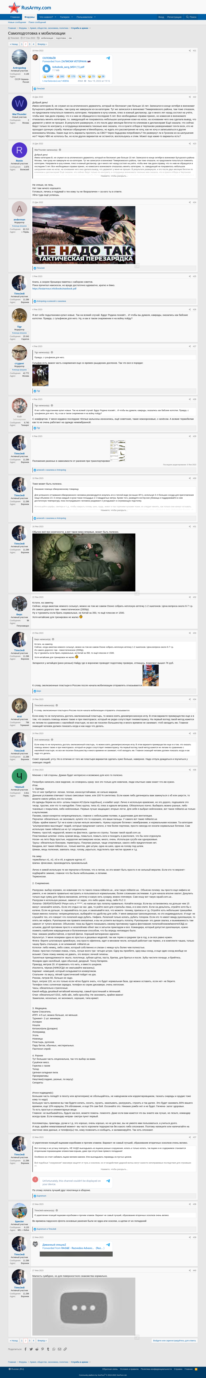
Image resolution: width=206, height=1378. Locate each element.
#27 (194, 346)
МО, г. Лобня (23, 1234)
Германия (24, 725)
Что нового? (46, 17)
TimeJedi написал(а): (44, 705)
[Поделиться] (190, 51)
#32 (194, 597)
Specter (19, 1225)
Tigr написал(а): (42, 352)
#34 (194, 699)
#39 (194, 1241)
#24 (194, 202)
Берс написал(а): (42, 639)
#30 (194, 478)
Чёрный (19, 786)
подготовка (61, 38)
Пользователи (84, 17)
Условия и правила (129, 1370)
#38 (194, 1208)
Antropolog (19, 67)
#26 (194, 309)
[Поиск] (191, 17)
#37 (194, 1137)
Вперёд (41, 44)
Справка (178, 1370)
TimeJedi (14, 38)
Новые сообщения (17, 22)
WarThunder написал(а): (46, 150)
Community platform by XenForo (103, 1377)
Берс (19, 614)
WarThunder (19, 114)
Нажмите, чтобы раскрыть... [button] (114, 176)
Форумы (29, 17)
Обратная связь (110, 1370)
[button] (55, 17)
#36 (194, 770)
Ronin (19, 160)
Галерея (65, 17)
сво (70, 38)
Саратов (25, 339)
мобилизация (47, 38)
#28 (194, 399)
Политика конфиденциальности (156, 1370)
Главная (15, 17)
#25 (194, 276)
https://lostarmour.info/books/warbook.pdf (54, 288)
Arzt (19, 716)
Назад (15, 44)
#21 (194, 51)
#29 (194, 436)
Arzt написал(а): (42, 739)
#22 (194, 97)
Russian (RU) (16, 1370)
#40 (194, 1274)
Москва (25, 123)
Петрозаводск (23, 626)
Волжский (24, 169)
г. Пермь (25, 232)
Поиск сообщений (37, 22)
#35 (194, 733)
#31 (194, 526)
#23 (194, 144)
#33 (194, 633)
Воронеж (25, 302)
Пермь (26, 796)
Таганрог (25, 425)
